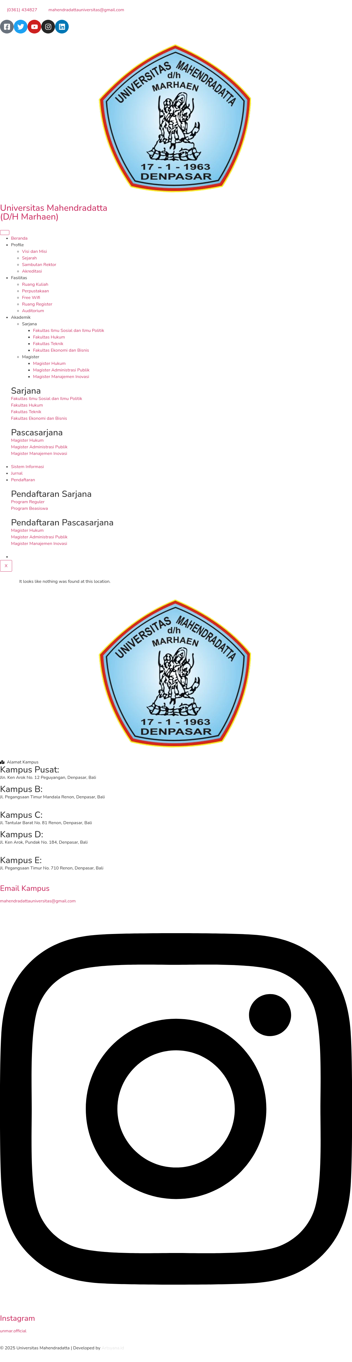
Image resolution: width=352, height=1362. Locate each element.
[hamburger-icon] (4, 232)
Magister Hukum (49, 363)
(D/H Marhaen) (29, 217)
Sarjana (29, 324)
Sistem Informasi (27, 467)
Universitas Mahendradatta (53, 208)
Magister (30, 357)
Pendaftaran (23, 480)
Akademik (21, 317)
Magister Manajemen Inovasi (61, 377)
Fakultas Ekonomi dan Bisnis (61, 350)
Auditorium (33, 311)
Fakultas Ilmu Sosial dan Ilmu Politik (68, 331)
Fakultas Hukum (49, 337)
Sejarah (29, 258)
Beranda (19, 238)
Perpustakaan (35, 291)
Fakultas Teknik (48, 344)
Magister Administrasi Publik (61, 370)
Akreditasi (32, 271)
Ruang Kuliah (35, 284)
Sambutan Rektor (39, 265)
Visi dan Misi (34, 251)
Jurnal (17, 473)
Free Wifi (31, 298)
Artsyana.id (112, 1348)
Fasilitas (19, 278)
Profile (17, 245)
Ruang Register (37, 304)
